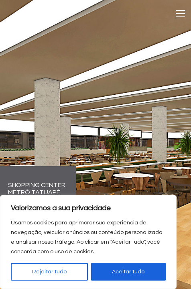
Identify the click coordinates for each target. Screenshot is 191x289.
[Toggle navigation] (180, 13)
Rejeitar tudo (49, 272)
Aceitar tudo (128, 272)
